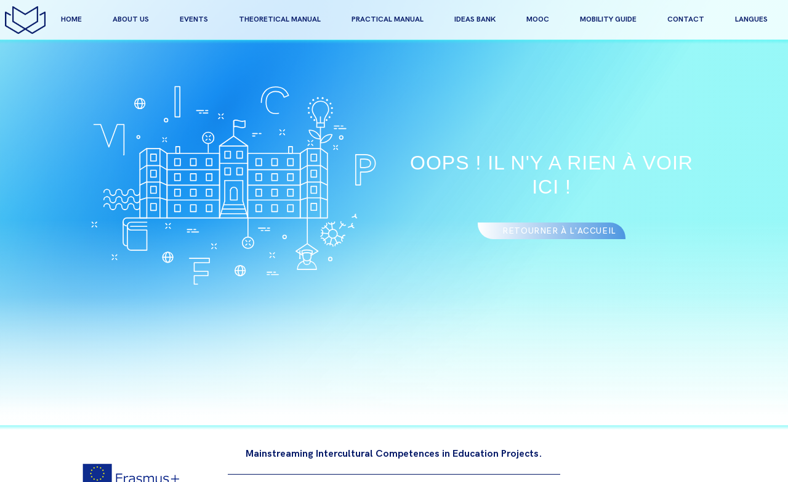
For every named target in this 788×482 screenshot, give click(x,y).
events (194, 19)
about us (131, 19)
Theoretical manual (280, 19)
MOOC (537, 19)
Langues (751, 19)
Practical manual (388, 19)
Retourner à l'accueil (559, 231)
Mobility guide (608, 19)
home (71, 19)
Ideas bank (475, 19)
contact (685, 19)
